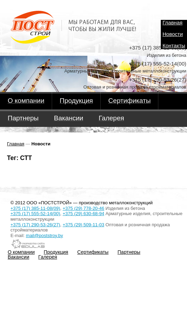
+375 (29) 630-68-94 (83, 213)
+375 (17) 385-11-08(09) (35, 208)
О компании (21, 252)
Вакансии (18, 257)
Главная (172, 22)
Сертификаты (92, 252)
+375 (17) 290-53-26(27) (35, 224)
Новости (173, 34)
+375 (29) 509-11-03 (83, 224)
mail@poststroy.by (44, 235)
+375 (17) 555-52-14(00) (35, 213)
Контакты (174, 45)
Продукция (56, 252)
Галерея (47, 257)
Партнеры (128, 252)
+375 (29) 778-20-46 (83, 208)
